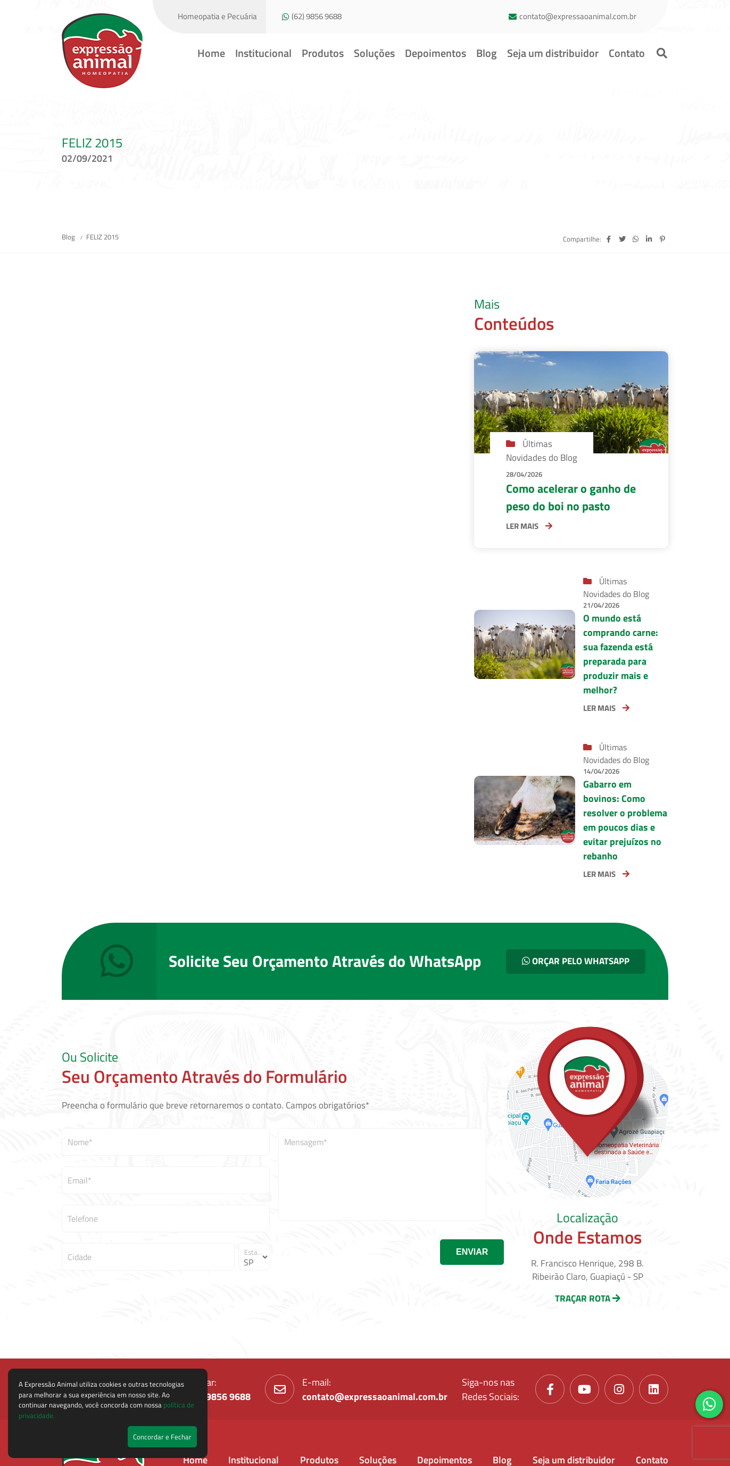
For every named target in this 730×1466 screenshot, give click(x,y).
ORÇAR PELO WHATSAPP (575, 961)
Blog (486, 53)
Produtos (323, 53)
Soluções (374, 53)
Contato (627, 53)
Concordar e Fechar (162, 1436)
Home (211, 53)
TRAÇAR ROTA (587, 1298)
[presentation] (359, 1252)
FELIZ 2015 (102, 236)
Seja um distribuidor (553, 53)
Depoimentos (435, 53)
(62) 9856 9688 (317, 16)
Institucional (263, 53)
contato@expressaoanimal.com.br (577, 16)
